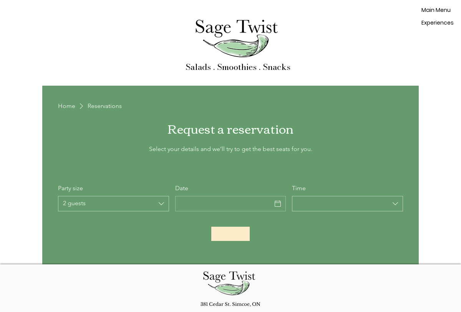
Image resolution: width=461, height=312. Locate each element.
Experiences (436, 23)
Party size (70, 188)
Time (299, 188)
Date (181, 188)
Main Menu (436, 10)
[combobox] (113, 203)
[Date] (224, 203)
